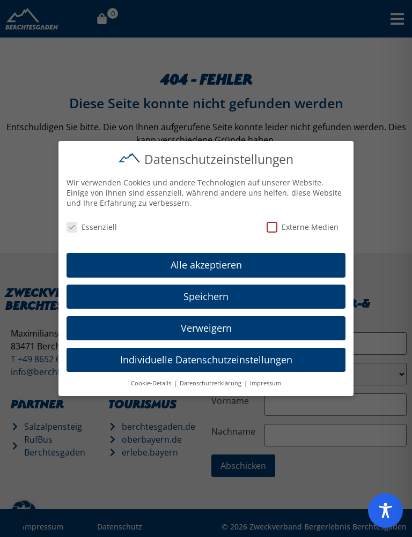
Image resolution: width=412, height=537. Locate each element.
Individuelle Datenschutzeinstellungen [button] (206, 358)
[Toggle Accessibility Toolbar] (385, 510)
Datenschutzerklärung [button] (211, 381)
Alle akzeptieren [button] (206, 263)
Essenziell (92, 225)
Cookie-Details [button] (152, 381)
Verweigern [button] (206, 326)
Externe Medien (303, 225)
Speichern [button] (206, 294)
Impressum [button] (265, 381)
